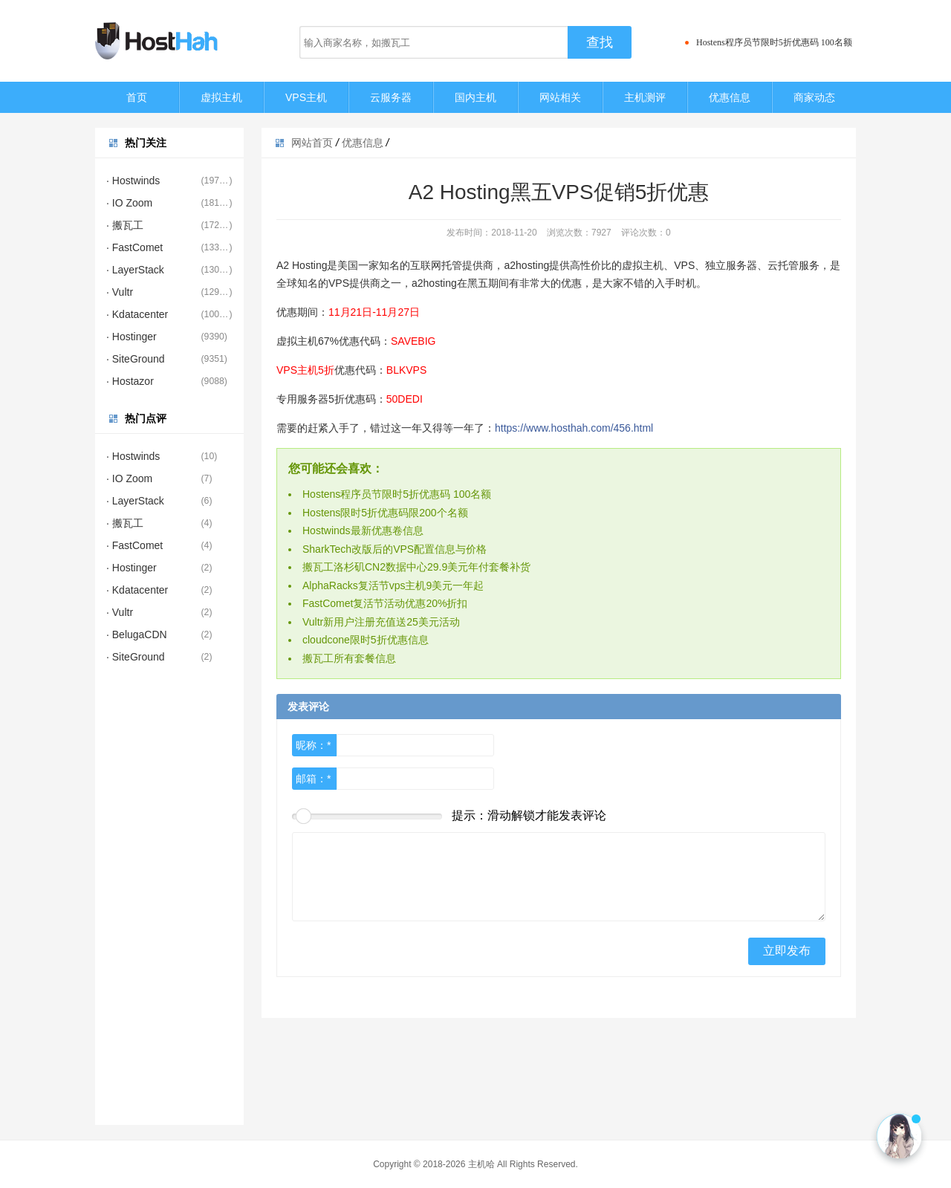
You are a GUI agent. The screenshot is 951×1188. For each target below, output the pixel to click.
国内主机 (475, 97)
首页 (136, 97)
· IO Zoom (129, 203)
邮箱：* (313, 779)
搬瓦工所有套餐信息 (349, 658)
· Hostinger (131, 337)
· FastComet (134, 247)
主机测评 (645, 97)
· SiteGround (135, 359)
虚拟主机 (221, 97)
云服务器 (391, 97)
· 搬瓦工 (124, 225)
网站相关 (560, 97)
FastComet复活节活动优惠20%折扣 (384, 603)
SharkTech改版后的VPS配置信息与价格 (394, 549)
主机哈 (481, 1164)
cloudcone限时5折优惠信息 (365, 640)
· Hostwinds (133, 180)
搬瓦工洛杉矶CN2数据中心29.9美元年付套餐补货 (416, 567)
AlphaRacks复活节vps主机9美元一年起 (393, 585)
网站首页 (312, 143)
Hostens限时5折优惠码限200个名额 (385, 513)
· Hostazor (130, 381)
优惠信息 (729, 97)
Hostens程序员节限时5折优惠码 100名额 (774, 42)
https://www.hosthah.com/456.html (574, 428)
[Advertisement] (169, 902)
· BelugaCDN (136, 634)
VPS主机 (306, 97)
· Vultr (119, 292)
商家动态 (814, 97)
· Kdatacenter (137, 314)
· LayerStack (135, 270)
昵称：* (313, 745)
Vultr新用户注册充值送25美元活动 (381, 622)
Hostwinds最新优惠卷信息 (362, 530)
